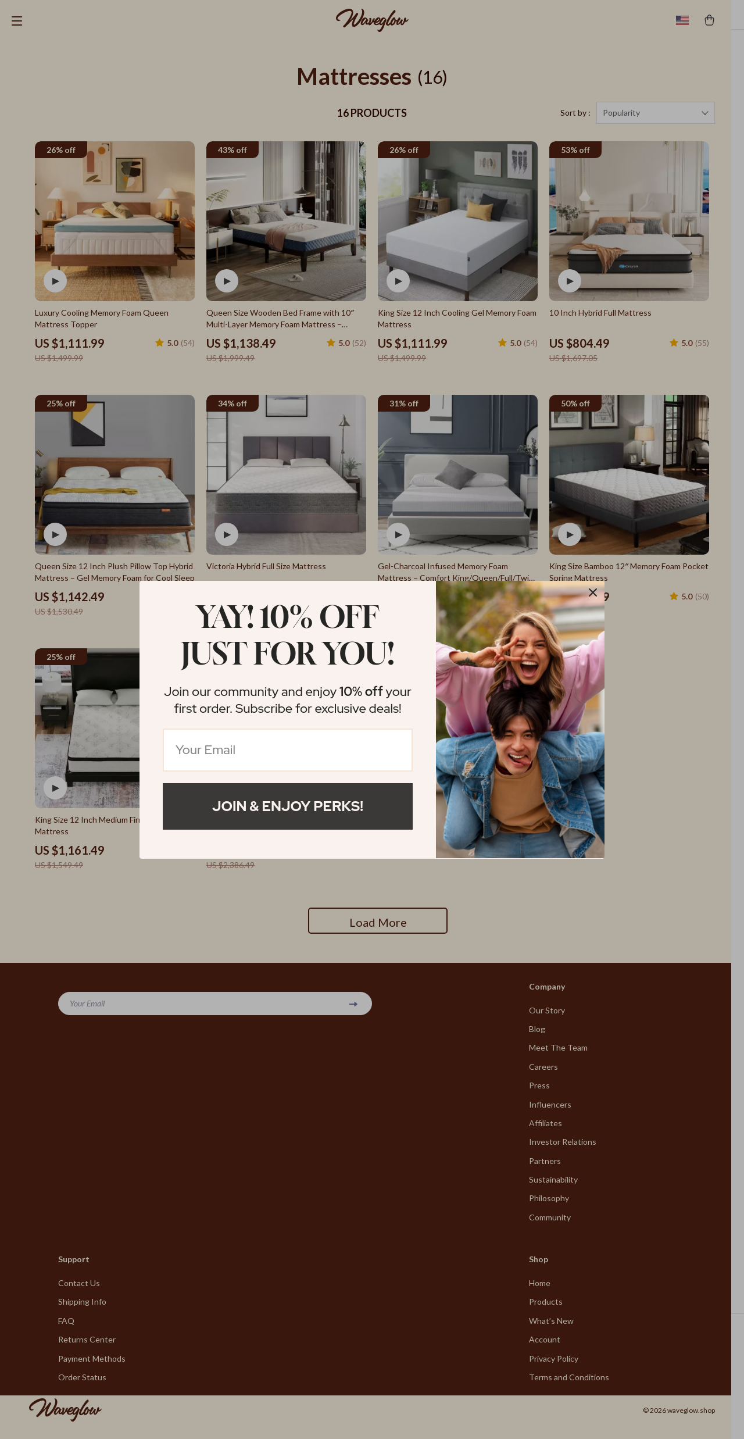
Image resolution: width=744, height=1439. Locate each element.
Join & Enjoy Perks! (287, 806)
